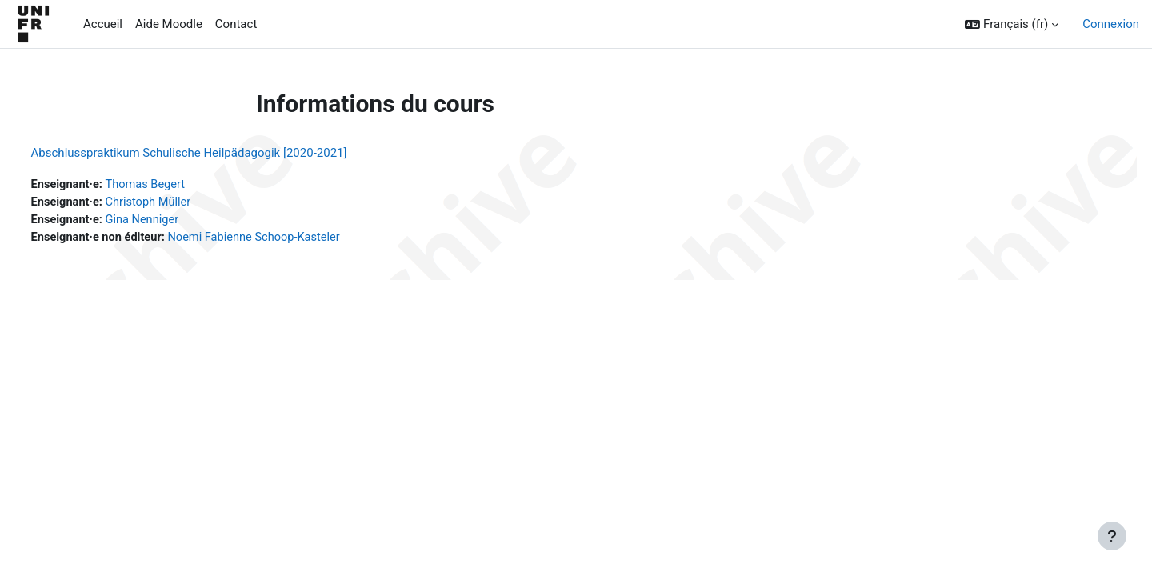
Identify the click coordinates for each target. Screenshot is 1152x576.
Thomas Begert (179, 185)
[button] (1011, 24)
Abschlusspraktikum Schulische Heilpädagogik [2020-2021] (219, 153)
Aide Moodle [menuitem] (168, 24)
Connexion (1110, 24)
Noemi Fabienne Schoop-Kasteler (290, 239)
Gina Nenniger (175, 221)
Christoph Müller (182, 203)
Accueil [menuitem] (102, 24)
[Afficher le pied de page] (1112, 536)
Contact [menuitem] (236, 24)
